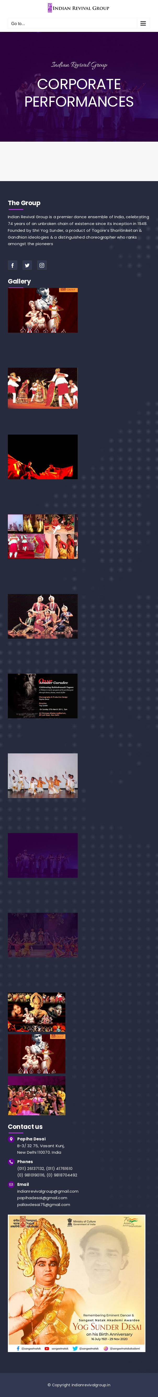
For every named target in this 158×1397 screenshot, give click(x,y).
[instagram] (42, 265)
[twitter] (27, 265)
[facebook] (12, 265)
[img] (76, 1217)
